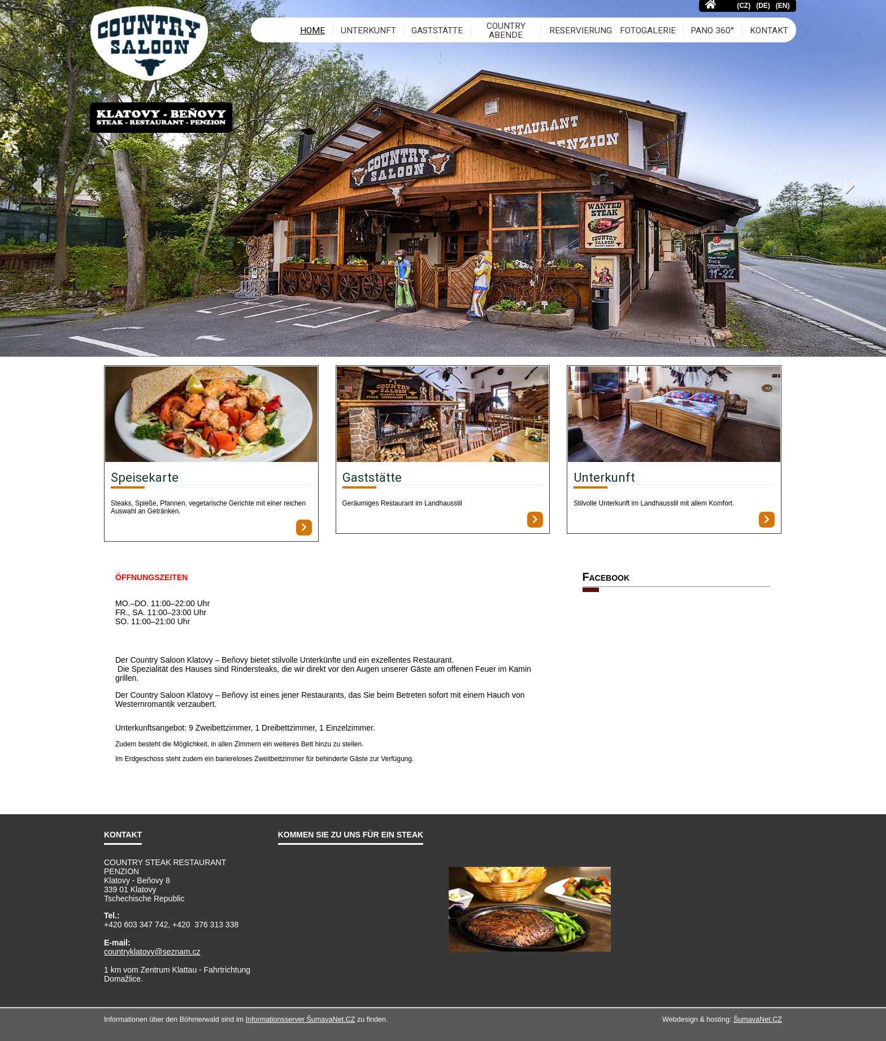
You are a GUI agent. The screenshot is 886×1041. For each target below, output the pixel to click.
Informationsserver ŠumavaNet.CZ (300, 1019)
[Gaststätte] (443, 415)
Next (872, 188)
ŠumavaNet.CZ (757, 1019)
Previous (13, 188)
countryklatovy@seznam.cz (152, 951)
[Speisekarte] (211, 415)
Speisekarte (145, 477)
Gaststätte (372, 477)
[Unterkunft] (674, 415)
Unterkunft (604, 477)
